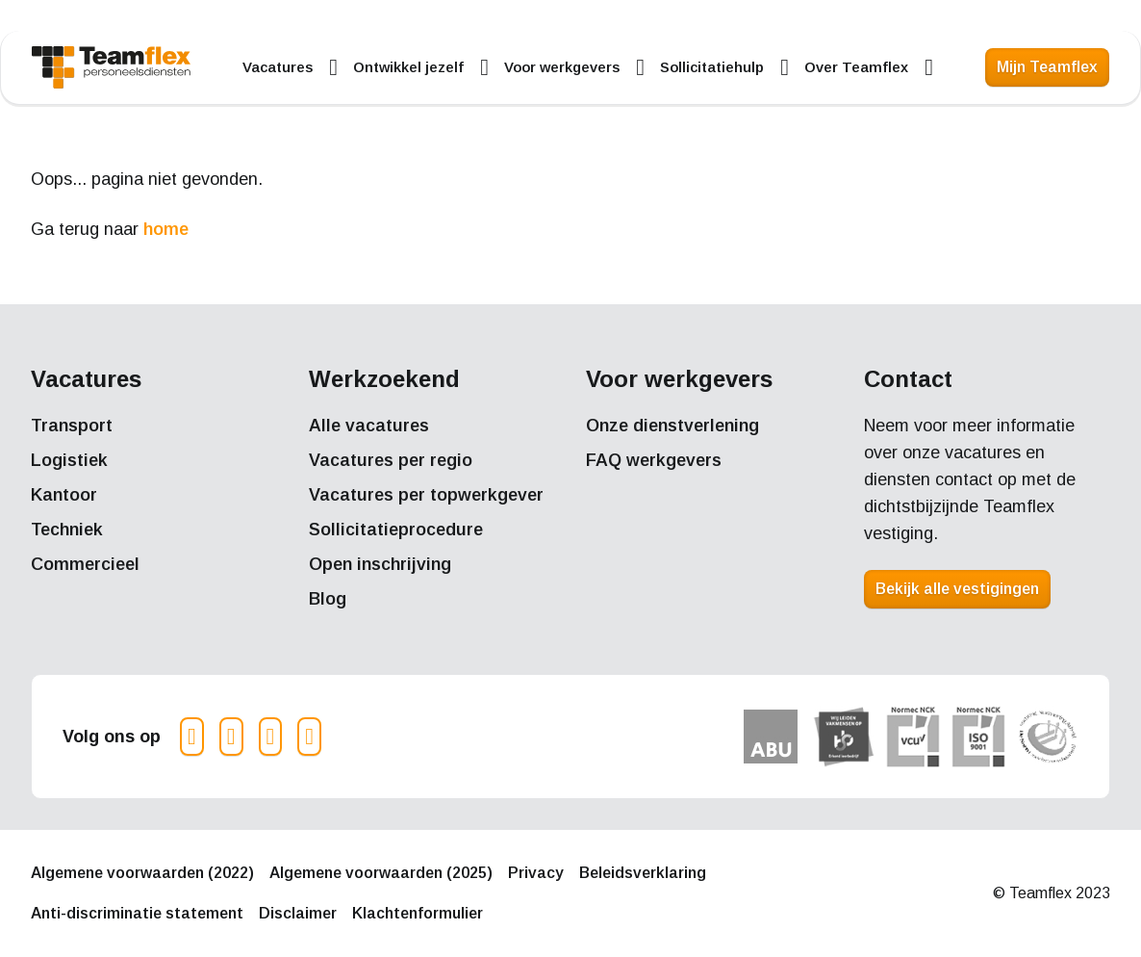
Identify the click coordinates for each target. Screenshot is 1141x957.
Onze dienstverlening (672, 425)
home (166, 229)
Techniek (67, 529)
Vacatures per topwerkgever (426, 494)
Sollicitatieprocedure (396, 529)
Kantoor (64, 494)
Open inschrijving (380, 564)
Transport (72, 425)
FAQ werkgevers (654, 460)
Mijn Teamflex (1047, 67)
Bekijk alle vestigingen (957, 589)
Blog (327, 598)
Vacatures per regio (390, 460)
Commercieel (85, 564)
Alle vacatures (369, 425)
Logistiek (69, 460)
